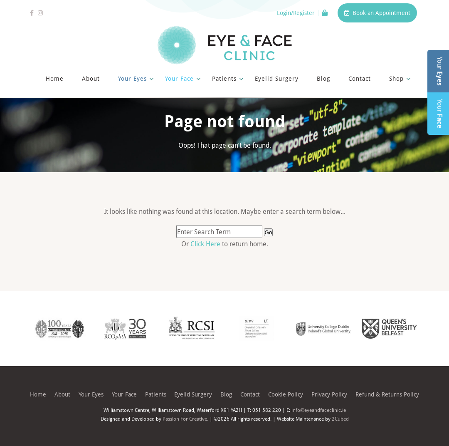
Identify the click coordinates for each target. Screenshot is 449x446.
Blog (323, 78)
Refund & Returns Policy (387, 394)
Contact (359, 78)
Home (55, 78)
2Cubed (340, 418)
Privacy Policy (329, 394)
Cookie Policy (285, 394)
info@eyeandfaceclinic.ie (318, 409)
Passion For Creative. (185, 418)
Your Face (179, 78)
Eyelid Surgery (277, 78)
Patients (224, 78)
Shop (396, 78)
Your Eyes (132, 78)
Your (440, 71)
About (91, 78)
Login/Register (296, 13)
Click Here (206, 243)
